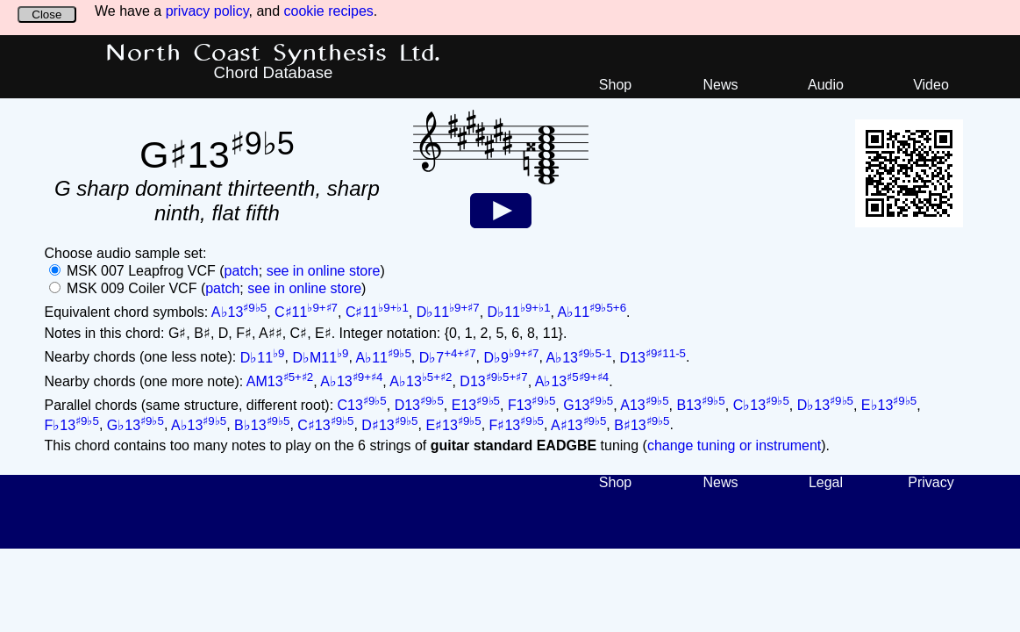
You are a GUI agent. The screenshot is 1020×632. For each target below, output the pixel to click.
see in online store (324, 270)
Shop (615, 84)
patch (242, 270)
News (720, 84)
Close (46, 14)
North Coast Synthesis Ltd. (273, 54)
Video (931, 84)
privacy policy (207, 11)
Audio (826, 84)
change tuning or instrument (734, 445)
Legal (826, 482)
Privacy (930, 482)
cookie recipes (329, 11)
